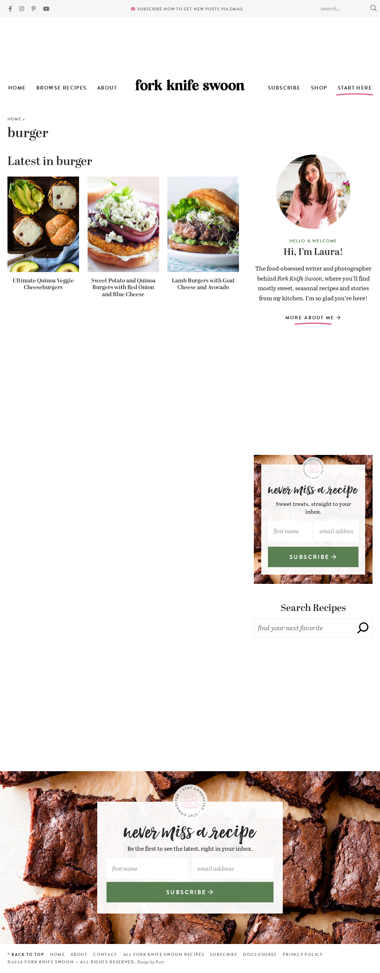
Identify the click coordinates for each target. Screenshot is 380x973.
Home (17, 88)
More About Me (313, 317)
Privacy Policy (303, 954)
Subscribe (284, 88)
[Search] (363, 627)
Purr (159, 962)
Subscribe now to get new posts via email (190, 9)
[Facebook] (10, 8)
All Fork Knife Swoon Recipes (163, 954)
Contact (105, 954)
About (107, 88)
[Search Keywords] (348, 8)
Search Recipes (313, 608)
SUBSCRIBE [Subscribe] (313, 557)
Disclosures (260, 954)
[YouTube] (46, 8)
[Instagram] (21, 8)
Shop (319, 88)
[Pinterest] (34, 8)
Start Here (355, 88)
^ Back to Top (25, 954)
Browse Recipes (61, 88)
